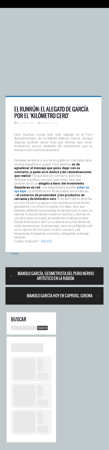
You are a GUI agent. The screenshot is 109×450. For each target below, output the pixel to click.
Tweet (14, 253)
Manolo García (49, 122)
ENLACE (46, 241)
